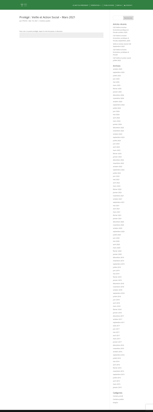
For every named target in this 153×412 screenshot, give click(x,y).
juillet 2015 (117, 378)
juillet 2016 (117, 358)
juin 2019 (116, 270)
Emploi (119, 5)
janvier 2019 (117, 280)
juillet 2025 (117, 76)
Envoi (98, 42)
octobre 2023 (117, 134)
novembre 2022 (118, 163)
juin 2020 (116, 238)
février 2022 (117, 189)
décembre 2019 (118, 257)
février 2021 (117, 215)
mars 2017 (116, 339)
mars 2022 (116, 186)
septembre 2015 (118, 374)
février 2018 (117, 309)
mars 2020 (116, 248)
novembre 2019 (118, 261)
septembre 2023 (118, 137)
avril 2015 (116, 381)
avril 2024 (116, 118)
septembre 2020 (118, 231)
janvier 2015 (117, 387)
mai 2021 (116, 206)
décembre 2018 (118, 283)
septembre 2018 (118, 293)
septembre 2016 (118, 355)
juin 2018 (116, 300)
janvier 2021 (117, 218)
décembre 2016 (118, 345)
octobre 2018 (117, 290)
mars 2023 (116, 150)
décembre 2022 (118, 160)
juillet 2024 (117, 108)
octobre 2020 (117, 228)
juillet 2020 (117, 235)
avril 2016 (116, 365)
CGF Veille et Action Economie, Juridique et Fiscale (121, 52)
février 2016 (117, 368)
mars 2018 (116, 306)
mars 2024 (116, 121)
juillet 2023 (117, 141)
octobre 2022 (117, 166)
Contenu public (45, 21)
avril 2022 (116, 183)
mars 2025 (116, 85)
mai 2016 (116, 361)
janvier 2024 (117, 124)
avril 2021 (116, 209)
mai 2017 (116, 332)
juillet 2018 (117, 296)
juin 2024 (116, 111)
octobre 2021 (117, 199)
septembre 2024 (118, 105)
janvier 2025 (117, 92)
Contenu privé (118, 396)
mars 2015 (116, 384)
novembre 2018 (118, 287)
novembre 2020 (118, 225)
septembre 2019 (118, 264)
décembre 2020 (118, 222)
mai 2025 (116, 82)
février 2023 (117, 154)
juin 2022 (116, 176)
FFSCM (24, 21)
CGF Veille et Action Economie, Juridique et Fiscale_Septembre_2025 (121, 38)
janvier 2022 (117, 192)
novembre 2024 (118, 98)
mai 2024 (116, 114)
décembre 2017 (118, 316)
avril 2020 (116, 244)
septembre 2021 (118, 202)
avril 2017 (116, 335)
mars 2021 (116, 212)
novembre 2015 (118, 371)
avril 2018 (116, 303)
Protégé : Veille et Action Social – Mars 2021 (47, 17)
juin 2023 (116, 144)
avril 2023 (116, 147)
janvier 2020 (117, 254)
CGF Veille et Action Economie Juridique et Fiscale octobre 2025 (121, 29)
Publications (109, 5)
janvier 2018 (117, 313)
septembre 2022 (118, 170)
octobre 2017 (117, 319)
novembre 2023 (118, 131)
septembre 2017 (118, 322)
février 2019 (117, 277)
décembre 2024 (118, 95)
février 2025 (117, 89)
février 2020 (117, 251)
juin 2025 (116, 79)
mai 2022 (116, 179)
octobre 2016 (117, 352)
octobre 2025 (117, 69)
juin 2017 (116, 329)
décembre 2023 (118, 128)
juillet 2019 (117, 267)
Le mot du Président (80, 5)
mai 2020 (116, 241)
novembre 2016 (118, 348)
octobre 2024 (117, 102)
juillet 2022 (117, 173)
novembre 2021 (118, 196)
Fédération (96, 5)
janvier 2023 (117, 157)
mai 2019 (116, 274)
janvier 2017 (117, 342)
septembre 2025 (118, 72)
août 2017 (116, 326)
